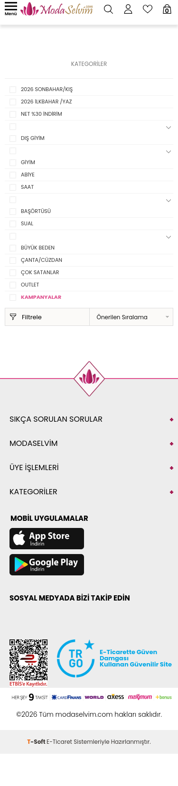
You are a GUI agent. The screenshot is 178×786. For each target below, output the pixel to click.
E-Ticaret (59, 742)
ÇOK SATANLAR (40, 272)
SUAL (27, 223)
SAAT (27, 187)
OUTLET (30, 284)
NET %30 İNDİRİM (41, 114)
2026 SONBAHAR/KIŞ (47, 89)
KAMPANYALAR (41, 297)
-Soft (37, 742)
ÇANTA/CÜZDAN (41, 260)
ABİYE (28, 174)
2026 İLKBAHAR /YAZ (46, 101)
